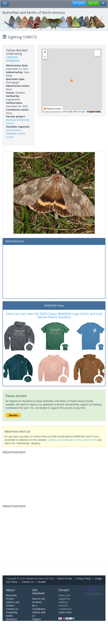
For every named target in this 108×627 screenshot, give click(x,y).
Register (36, 619)
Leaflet (64, 112)
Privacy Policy (83, 578)
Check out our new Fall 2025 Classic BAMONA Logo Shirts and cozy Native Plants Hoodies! (54, 315)
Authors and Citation (12, 603)
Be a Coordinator (38, 607)
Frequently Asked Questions (11, 616)
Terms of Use (64, 578)
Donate (42, 581)
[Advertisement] (54, 271)
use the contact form (85, 439)
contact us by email (58, 439)
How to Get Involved (38, 600)
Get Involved (38, 591)
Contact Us (27, 581)
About (10, 590)
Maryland (11, 133)
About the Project (11, 597)
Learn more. (65, 612)
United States (13, 130)
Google (82, 112)
